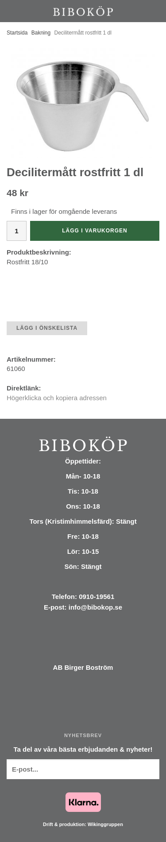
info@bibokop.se (95, 607)
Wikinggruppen (105, 824)
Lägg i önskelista (46, 328)
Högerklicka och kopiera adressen (57, 398)
